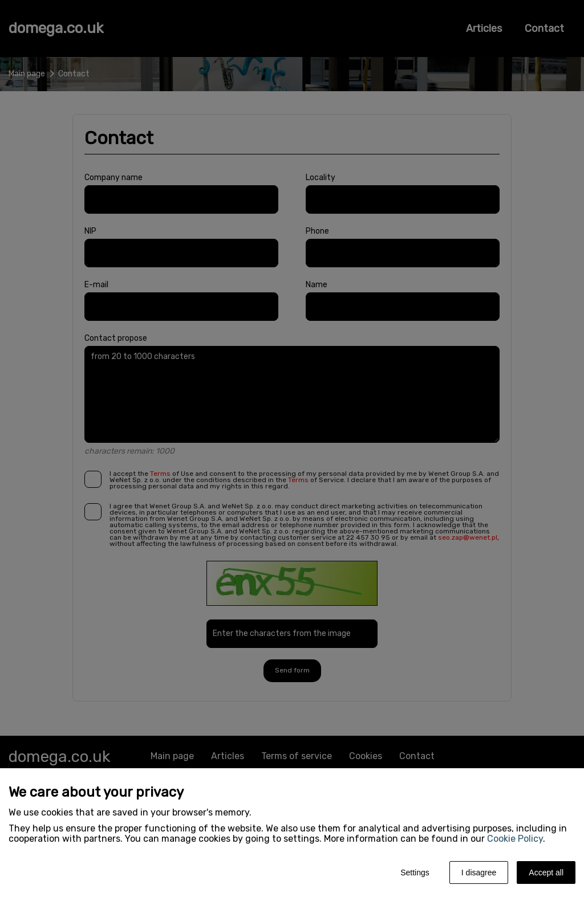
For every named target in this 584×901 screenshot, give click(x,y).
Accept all (546, 872)
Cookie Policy (515, 838)
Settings (414, 872)
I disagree (478, 872)
